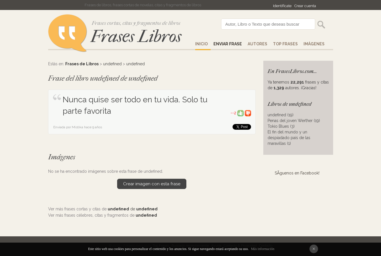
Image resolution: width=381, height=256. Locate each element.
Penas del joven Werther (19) (294, 120)
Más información (262, 249)
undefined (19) (281, 115)
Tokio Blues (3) (281, 126)
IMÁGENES (314, 44)
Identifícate (282, 6)
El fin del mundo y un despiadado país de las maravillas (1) (289, 138)
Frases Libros (136, 36)
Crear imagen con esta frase (151, 183)
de (133, 209)
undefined (112, 64)
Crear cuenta (305, 6)
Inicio (201, 44)
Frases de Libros (82, 64)
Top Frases (285, 44)
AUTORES (257, 44)
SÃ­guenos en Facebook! (297, 173)
